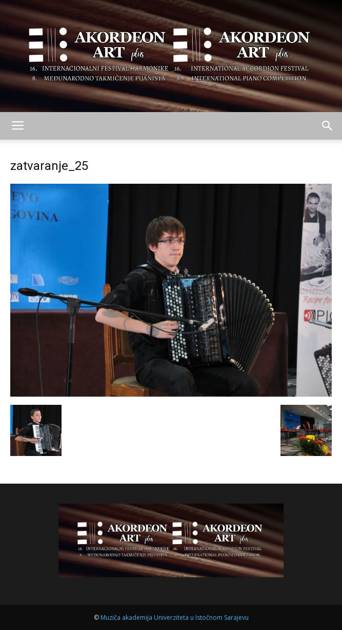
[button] (327, 126)
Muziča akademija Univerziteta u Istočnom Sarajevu (174, 617)
